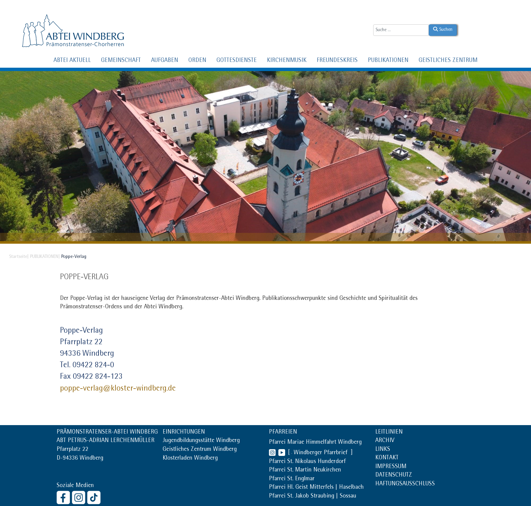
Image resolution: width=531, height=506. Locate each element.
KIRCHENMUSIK (286, 61)
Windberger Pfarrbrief (321, 453)
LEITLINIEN (389, 433)
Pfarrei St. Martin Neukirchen (305, 470)
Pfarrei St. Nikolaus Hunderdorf (307, 462)
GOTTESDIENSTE (236, 61)
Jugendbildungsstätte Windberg (201, 441)
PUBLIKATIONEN (388, 61)
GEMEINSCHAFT (121, 61)
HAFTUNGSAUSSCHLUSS (405, 484)
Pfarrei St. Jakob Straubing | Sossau (312, 496)
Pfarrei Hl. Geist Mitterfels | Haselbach (316, 488)
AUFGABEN (164, 61)
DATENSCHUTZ (393, 475)
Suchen (442, 29)
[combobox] (401, 30)
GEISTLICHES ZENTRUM (448, 61)
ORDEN (197, 61)
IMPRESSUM (390, 467)
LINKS (382, 450)
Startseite (18, 257)
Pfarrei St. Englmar (292, 479)
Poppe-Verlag (84, 277)
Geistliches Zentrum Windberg (200, 450)
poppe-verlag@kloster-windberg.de (118, 389)
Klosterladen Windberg (190, 459)
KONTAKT (387, 458)
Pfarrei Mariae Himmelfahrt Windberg (315, 443)
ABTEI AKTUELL (72, 61)
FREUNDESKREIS (337, 61)
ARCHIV (384, 441)
